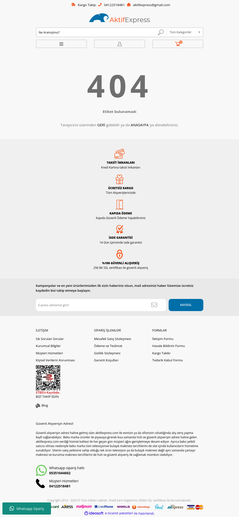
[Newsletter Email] (99, 305)
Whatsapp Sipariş (26, 508)
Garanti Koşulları (106, 360)
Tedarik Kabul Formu (167, 360)
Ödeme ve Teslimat (108, 346)
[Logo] (119, 19)
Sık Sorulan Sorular (50, 339)
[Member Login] (120, 44)
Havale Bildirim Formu (168, 346)
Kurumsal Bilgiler (48, 346)
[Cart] (177, 44)
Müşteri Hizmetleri (49, 353)
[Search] (101, 32)
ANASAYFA (140, 125)
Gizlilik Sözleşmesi (107, 353)
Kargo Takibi (161, 353)
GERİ (101, 125)
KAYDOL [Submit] (184, 305)
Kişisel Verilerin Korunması (55, 360)
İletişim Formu (162, 339)
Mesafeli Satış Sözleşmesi (112, 339)
